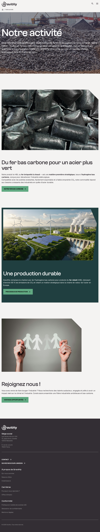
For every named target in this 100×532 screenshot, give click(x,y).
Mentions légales (7, 512)
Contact (5, 459)
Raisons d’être (6, 477)
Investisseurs (6, 481)
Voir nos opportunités (13, 400)
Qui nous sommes (8, 473)
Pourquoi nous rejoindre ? (11, 491)
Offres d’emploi (7, 495)
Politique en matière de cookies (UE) (14, 505)
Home (3, 10)
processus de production (17, 292)
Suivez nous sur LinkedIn (12, 463)
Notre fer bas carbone (13, 189)
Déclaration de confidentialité (12, 509)
